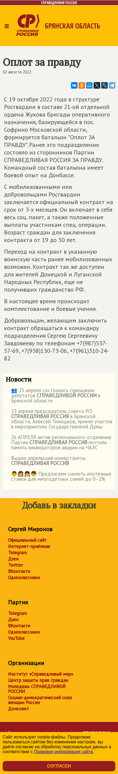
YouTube (16, 638)
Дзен (13, 558)
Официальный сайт (27, 540)
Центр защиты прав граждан (38, 680)
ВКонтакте (19, 571)
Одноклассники (24, 577)
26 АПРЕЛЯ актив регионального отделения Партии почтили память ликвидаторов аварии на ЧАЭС (58, 443)
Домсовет (18, 708)
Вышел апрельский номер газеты (46, 461)
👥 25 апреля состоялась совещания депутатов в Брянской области (53, 396)
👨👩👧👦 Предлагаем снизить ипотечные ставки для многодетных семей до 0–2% (58, 476)
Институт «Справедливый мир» (40, 674)
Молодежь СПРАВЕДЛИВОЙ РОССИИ (37, 689)
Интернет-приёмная (29, 546)
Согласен (59, 766)
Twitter (15, 565)
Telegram (17, 552)
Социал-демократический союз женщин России (40, 700)
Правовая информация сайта (63, 751)
